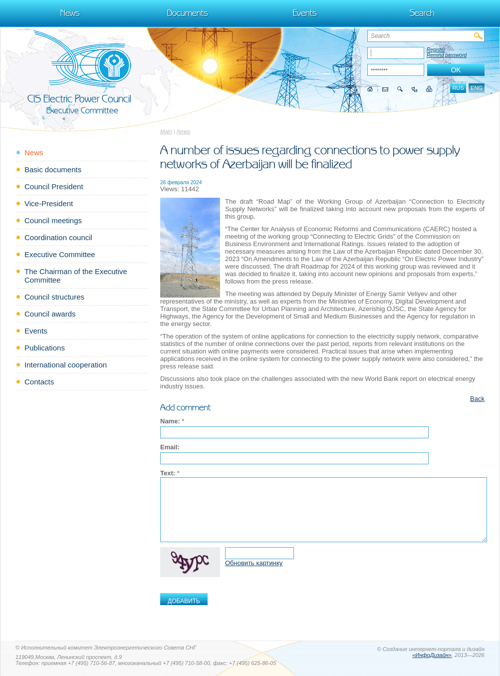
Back (477, 398)
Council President (53, 186)
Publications (44, 347)
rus (458, 88)
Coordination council (58, 237)
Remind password (447, 55)
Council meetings (53, 220)
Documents (187, 13)
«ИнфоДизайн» (432, 655)
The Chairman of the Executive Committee (75, 275)
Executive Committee (59, 254)
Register (436, 49)
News (70, 13)
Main (166, 131)
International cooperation (65, 364)
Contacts (39, 381)
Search (422, 13)
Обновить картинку (253, 563)
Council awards (50, 314)
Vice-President (48, 203)
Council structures (54, 297)
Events (305, 13)
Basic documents (52, 169)
